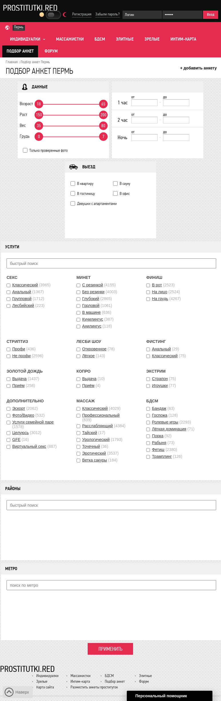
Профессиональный (101, 415)
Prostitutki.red (30, 8)
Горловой (91, 305)
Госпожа (159, 415)
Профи (18, 349)
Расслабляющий (97, 426)
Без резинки (93, 291)
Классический (25, 285)
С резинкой (92, 285)
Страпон (160, 378)
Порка (157, 436)
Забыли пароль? (107, 14)
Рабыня (159, 442)
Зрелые (152, 39)
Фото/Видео (23, 415)
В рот (157, 285)
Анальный (21, 291)
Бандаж (159, 408)
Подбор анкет (20, 51)
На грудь (160, 298)
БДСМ (100, 39)
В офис (125, 193)
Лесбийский (23, 305)
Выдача (19, 378)
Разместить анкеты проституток (94, 687)
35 (39, 125)
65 (103, 104)
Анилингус (92, 326)
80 (103, 125)
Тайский (89, 432)
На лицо (159, 291)
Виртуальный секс (29, 446)
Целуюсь (20, 432)
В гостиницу (86, 193)
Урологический (96, 439)
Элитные (125, 39)
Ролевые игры (165, 422)
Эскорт (18, 408)
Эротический (94, 453)
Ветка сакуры (94, 460)
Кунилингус (92, 319)
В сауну (125, 183)
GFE (16, 439)
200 (104, 114)
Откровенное (94, 349)
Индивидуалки (47, 675)
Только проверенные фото (48, 150)
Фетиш (158, 449)
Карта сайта (45, 687)
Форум (51, 51)
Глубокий (90, 298)
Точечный (91, 446)
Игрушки (160, 385)
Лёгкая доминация (169, 429)
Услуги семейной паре (33, 422)
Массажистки (70, 39)
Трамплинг (162, 456)
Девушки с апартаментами (97, 203)
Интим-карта (183, 39)
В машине (91, 312)
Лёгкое (88, 356)
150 (39, 114)
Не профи (21, 356)
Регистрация (81, 14)
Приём (18, 385)
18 (39, 104)
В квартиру (85, 183)
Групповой (21, 298)
